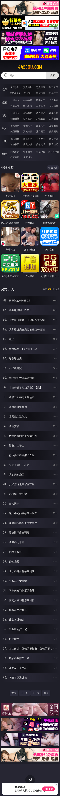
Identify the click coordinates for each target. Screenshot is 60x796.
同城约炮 (14, 151)
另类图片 (53, 131)
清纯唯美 (27, 131)
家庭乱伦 (27, 138)
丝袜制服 (27, 105)
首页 (14, 692)
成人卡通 (40, 113)
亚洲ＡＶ (14, 100)
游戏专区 (53, 87)
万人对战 (40, 87)
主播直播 (40, 105)
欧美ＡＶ (40, 100)
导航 (4, 154)
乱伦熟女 (40, 118)
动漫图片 (53, 125)
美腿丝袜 (14, 131)
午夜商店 (27, 151)
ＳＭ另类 (53, 105)
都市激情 (14, 138)
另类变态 (53, 118)
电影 (4, 115)
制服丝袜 (14, 118)
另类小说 (27, 144)
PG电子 (15, 87)
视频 (4, 102)
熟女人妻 (14, 105)
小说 (4, 141)
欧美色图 (40, 125)
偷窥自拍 (14, 125)
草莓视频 (40, 151)
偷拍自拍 (27, 113)
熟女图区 (40, 131)
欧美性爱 (53, 113)
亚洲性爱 (14, 113)
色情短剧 (27, 157)
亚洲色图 (27, 125)
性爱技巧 (53, 144)
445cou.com (30, 67)
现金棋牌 (40, 92)
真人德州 (27, 87)
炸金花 (27, 92)
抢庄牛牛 (53, 92)
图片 (4, 128)
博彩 (4, 89)
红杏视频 (14, 157)
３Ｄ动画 (53, 100)
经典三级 (27, 118)
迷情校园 (14, 144)
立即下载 (48, 788)
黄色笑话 (40, 144)
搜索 (52, 75)
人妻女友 (40, 138)
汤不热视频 (53, 151)
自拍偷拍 (27, 100)
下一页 (35, 692)
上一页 (24, 692)
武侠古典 (53, 138)
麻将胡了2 (15, 92)
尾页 (46, 692)
